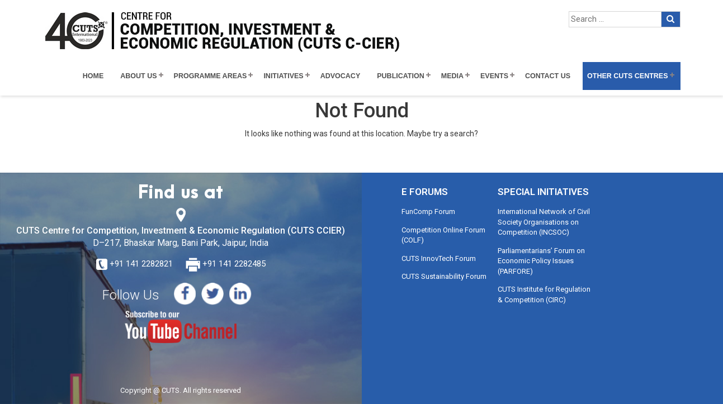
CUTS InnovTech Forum (438, 258)
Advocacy (340, 76)
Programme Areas (210, 76)
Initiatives (283, 76)
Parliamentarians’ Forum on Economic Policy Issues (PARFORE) (541, 260)
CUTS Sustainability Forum (443, 276)
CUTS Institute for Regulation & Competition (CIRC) (544, 294)
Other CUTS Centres (627, 76)
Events (494, 76)
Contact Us (547, 76)
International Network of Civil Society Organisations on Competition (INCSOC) (544, 221)
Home (93, 76)
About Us (138, 76)
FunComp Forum (428, 211)
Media (452, 76)
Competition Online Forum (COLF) (443, 235)
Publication (400, 76)
